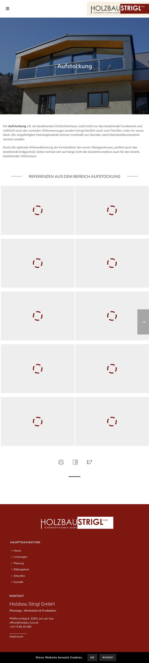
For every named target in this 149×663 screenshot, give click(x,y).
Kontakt (17, 582)
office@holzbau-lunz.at (24, 622)
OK (92, 657)
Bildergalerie (20, 569)
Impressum (16, 636)
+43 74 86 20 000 (20, 626)
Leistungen (19, 557)
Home (16, 550)
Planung (17, 563)
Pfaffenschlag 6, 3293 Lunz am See (32, 618)
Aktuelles (18, 575)
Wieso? (107, 657)
